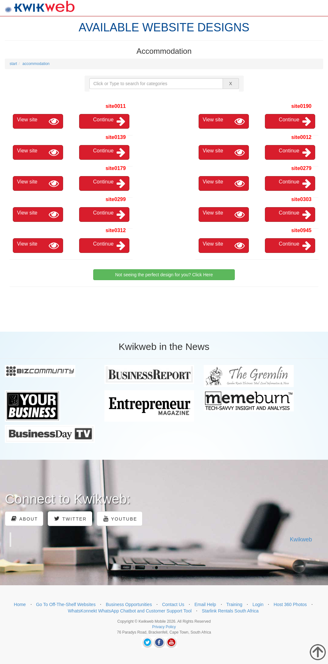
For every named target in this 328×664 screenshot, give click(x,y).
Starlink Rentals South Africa (230, 610)
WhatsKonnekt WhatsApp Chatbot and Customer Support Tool (130, 610)
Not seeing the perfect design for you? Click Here (164, 274)
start (13, 63)
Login (257, 604)
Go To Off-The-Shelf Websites (65, 604)
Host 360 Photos (290, 604)
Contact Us (173, 604)
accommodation (36, 63)
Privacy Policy (164, 627)
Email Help (205, 604)
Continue (109, 121)
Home (20, 604)
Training (234, 604)
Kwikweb (301, 539)
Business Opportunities (129, 604)
